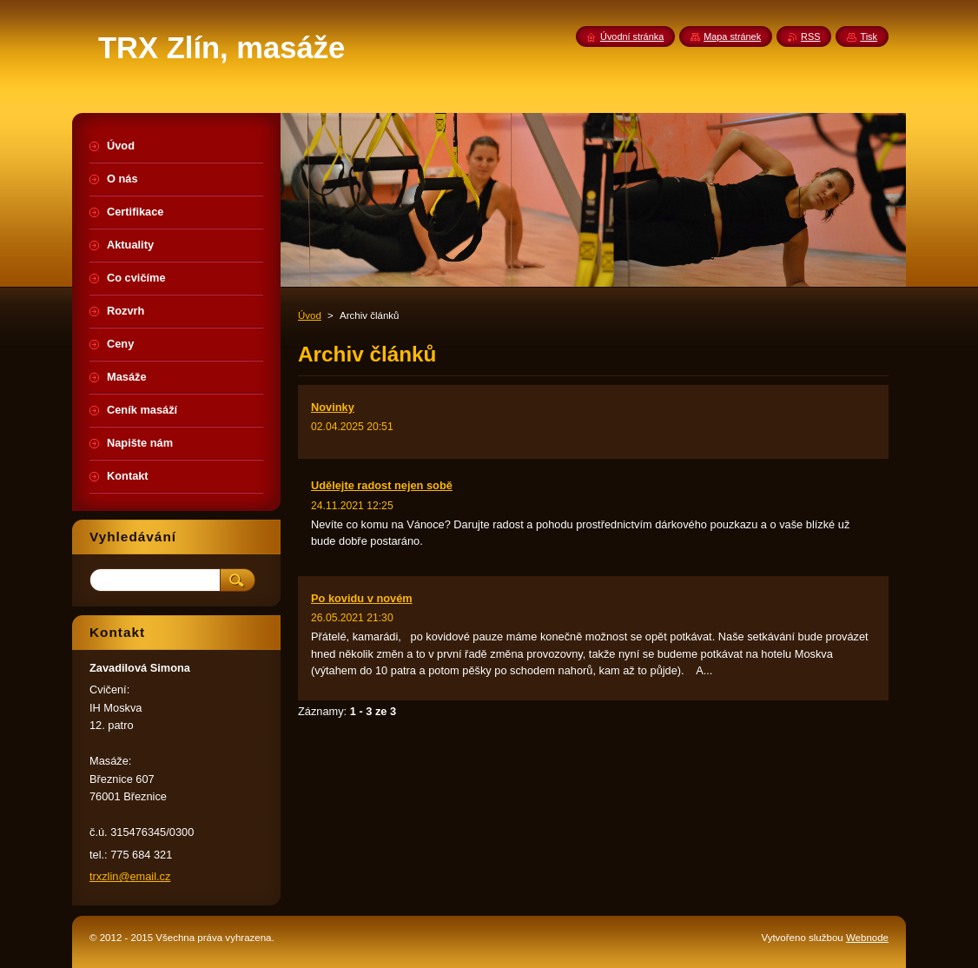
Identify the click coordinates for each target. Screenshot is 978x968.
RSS (810, 36)
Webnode (867, 937)
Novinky (332, 407)
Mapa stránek (732, 36)
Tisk (868, 36)
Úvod (309, 315)
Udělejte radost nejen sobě (382, 485)
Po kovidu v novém (362, 598)
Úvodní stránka (632, 36)
